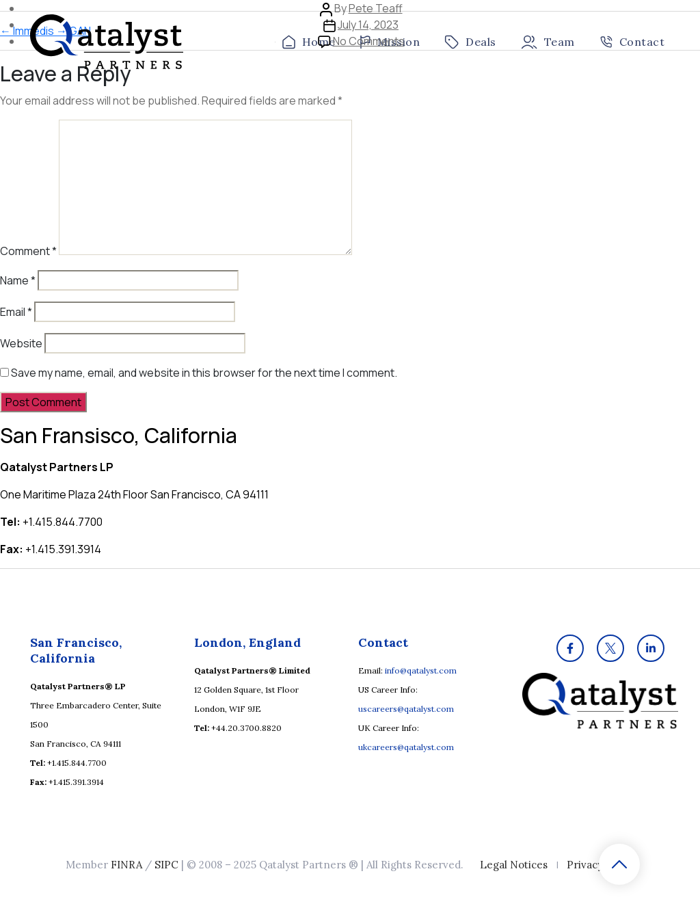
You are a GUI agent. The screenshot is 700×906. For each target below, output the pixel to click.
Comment (28, 250)
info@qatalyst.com (421, 670)
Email (16, 311)
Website (21, 343)
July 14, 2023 (368, 24)
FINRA (126, 864)
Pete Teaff (376, 8)
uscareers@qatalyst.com (406, 709)
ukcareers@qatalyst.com (406, 747)
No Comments (369, 41)
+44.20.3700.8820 (246, 728)
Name (18, 280)
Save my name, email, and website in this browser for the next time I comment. (204, 372)
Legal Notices (514, 864)
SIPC (166, 864)
